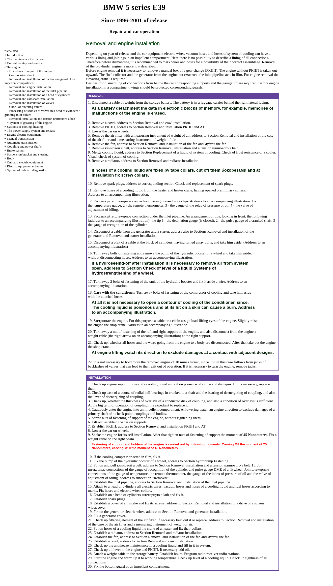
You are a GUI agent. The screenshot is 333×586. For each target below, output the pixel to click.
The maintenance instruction (25, 59)
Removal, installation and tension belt (42, 119)
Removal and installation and (174, 127)
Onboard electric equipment (25, 162)
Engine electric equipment (24, 134)
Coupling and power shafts (24, 146)
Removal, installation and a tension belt (198, 148)
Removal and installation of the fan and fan (185, 144)
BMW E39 (11, 51)
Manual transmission (20, 138)
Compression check (21, 75)
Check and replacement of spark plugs (203, 183)
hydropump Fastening (212, 461)
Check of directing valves (25, 107)
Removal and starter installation (133, 236)
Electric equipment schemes (25, 166)
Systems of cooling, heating (25, 126)
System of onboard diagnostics (27, 170)
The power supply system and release (31, 130)
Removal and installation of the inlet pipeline (38, 91)
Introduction (15, 55)
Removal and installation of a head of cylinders (39, 95)
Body (10, 158)
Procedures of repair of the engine (31, 71)
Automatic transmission (22, 142)
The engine (13, 67)
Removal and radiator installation (173, 161)
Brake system (15, 150)
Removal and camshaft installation (31, 99)
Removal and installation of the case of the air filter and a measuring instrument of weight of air (181, 522)
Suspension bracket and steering (27, 154)
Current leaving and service (24, 63)
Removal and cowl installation (167, 123)
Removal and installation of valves (31, 103)
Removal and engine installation (30, 87)
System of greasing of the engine (30, 122)
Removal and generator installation (200, 512)
